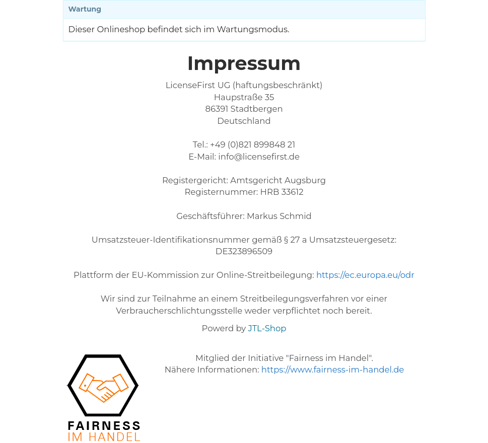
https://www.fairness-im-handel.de (332, 369)
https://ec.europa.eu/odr (365, 275)
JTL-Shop (267, 328)
